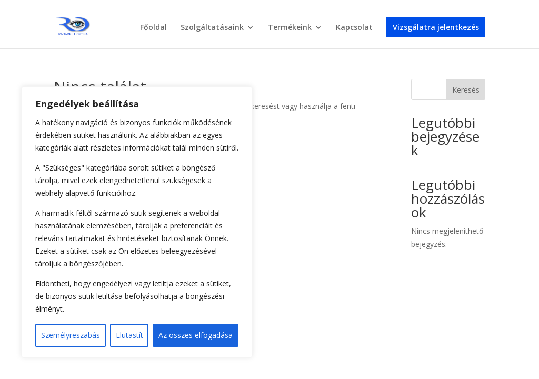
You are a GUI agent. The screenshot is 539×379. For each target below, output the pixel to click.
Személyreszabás (70, 335)
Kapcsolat (354, 28)
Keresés (466, 90)
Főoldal (153, 28)
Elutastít (129, 335)
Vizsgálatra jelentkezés (436, 27)
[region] (137, 222)
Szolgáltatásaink (212, 28)
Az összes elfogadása (195, 335)
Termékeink (290, 28)
